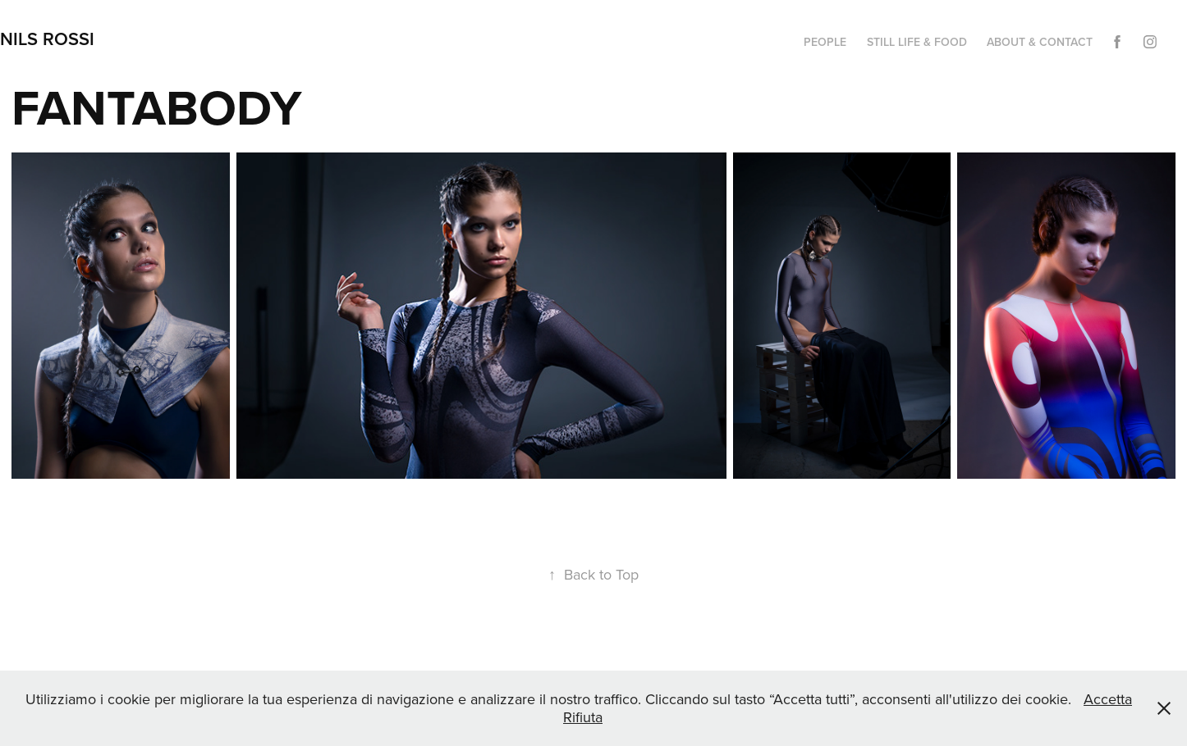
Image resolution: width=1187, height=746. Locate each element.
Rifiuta (583, 717)
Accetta (1108, 699)
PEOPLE (825, 42)
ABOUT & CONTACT (1040, 42)
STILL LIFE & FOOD (917, 42)
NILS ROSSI (47, 38)
